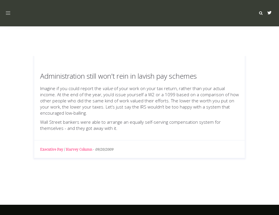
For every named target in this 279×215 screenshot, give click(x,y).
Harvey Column (79, 149)
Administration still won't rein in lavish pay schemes (118, 76)
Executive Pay (51, 149)
